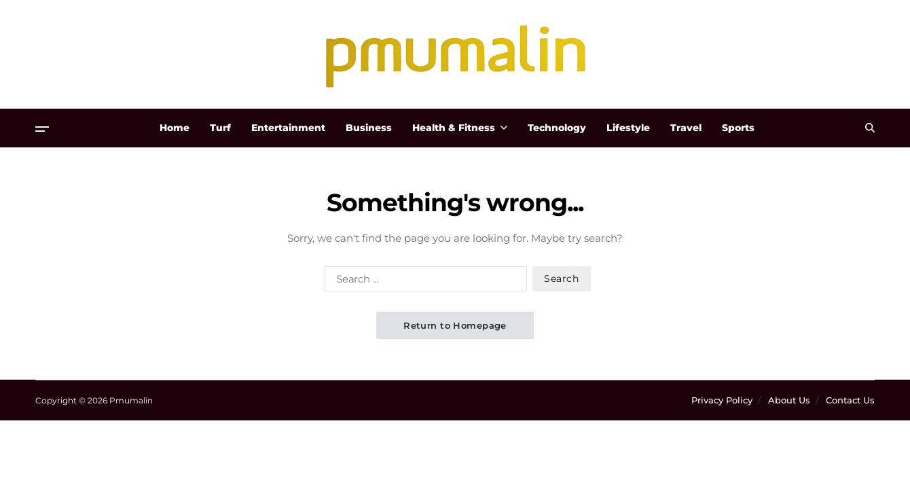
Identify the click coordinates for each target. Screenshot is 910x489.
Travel (686, 128)
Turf (220, 128)
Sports (738, 128)
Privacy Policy (721, 400)
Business (369, 128)
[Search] (870, 127)
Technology (557, 128)
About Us (789, 400)
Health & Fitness (459, 128)
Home (174, 128)
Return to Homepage (455, 325)
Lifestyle (628, 128)
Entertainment (288, 128)
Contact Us (850, 400)
